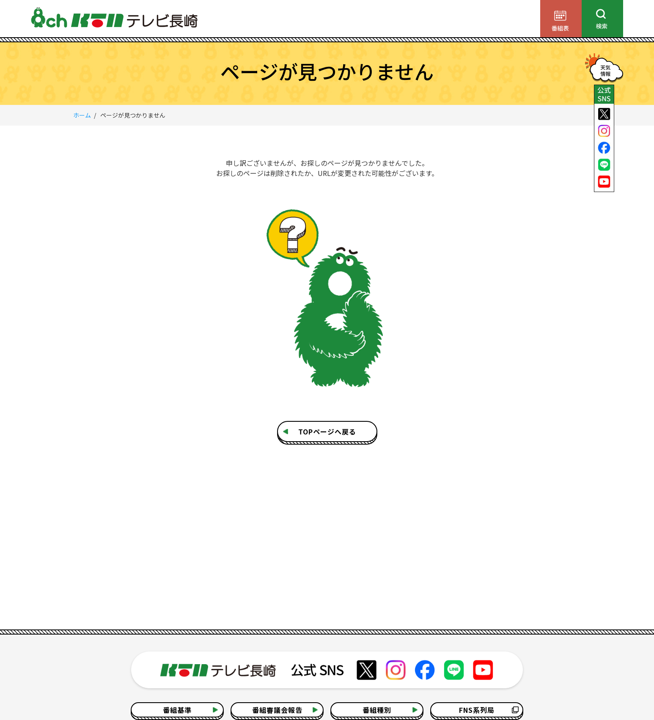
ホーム (82, 115)
